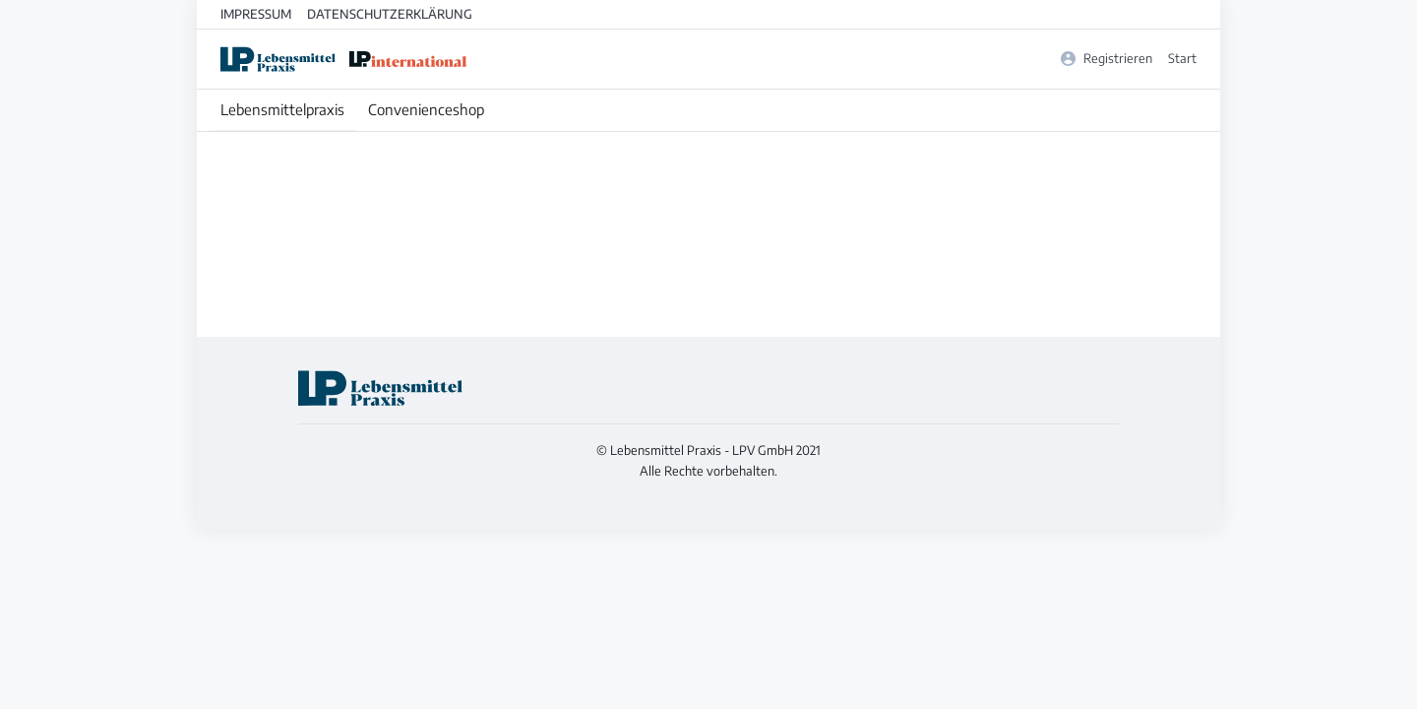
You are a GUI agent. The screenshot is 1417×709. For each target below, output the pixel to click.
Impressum (255, 14)
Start (1182, 58)
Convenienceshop (426, 109)
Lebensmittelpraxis (282, 109)
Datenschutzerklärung (389, 14)
